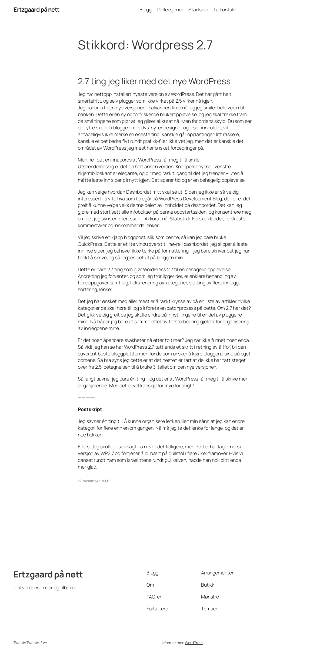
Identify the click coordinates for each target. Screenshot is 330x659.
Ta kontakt (224, 9)
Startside (198, 9)
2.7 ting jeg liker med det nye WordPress (154, 81)
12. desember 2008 (93, 480)
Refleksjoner (170, 9)
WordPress (194, 642)
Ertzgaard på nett (36, 9)
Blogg (145, 9)
